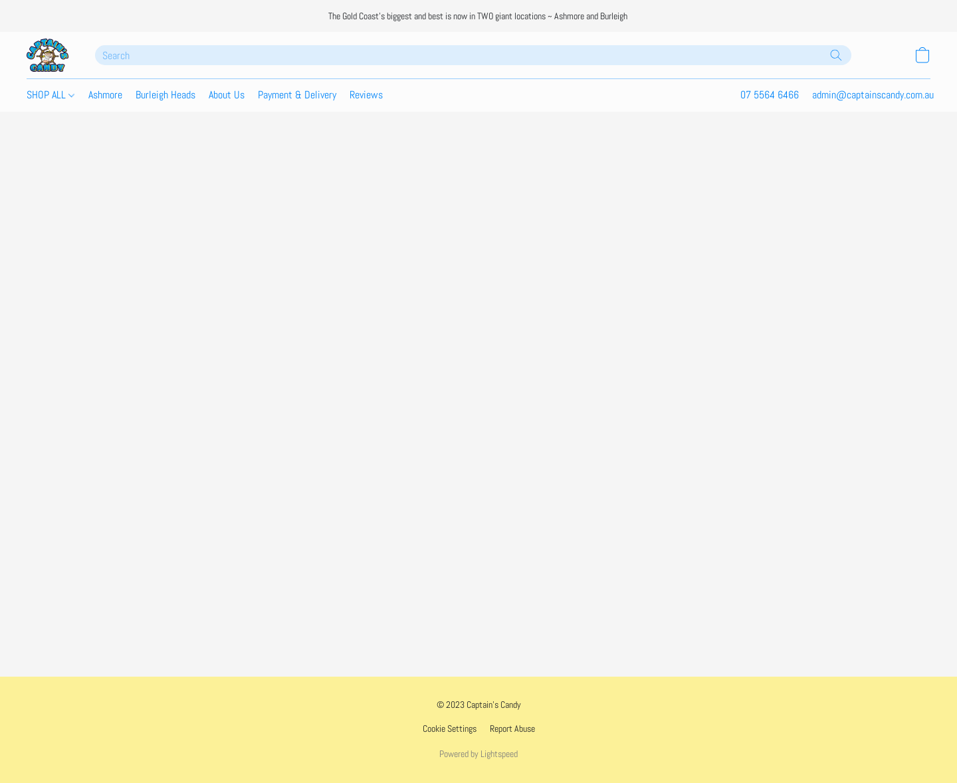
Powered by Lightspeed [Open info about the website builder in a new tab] (478, 754)
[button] (47, 55)
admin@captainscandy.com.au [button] (873, 95)
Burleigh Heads (165, 95)
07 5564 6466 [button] (769, 95)
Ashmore (105, 95)
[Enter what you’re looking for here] (473, 55)
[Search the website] (836, 55)
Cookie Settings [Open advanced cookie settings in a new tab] (450, 728)
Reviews (366, 95)
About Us (227, 95)
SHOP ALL (50, 95)
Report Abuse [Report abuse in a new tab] (512, 728)
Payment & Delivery (297, 95)
